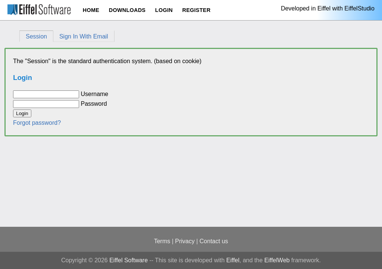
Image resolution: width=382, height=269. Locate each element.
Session (36, 36)
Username (94, 94)
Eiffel (232, 260)
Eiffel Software (128, 260)
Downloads (127, 10)
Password (94, 104)
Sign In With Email (83, 36)
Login (164, 10)
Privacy (184, 241)
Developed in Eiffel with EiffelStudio (328, 8)
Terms (162, 241)
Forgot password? (37, 123)
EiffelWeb (277, 260)
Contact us (214, 241)
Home (91, 10)
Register (196, 10)
